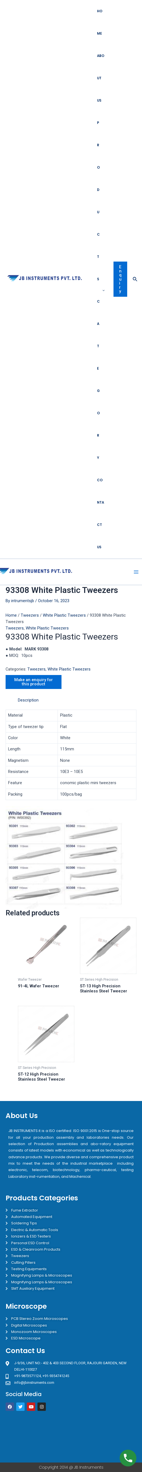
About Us (100, 78)
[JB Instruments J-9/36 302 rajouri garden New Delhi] (71, 1436)
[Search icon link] (135, 279)
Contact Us (100, 513)
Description (28, 700)
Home (99, 22)
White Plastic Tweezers (64, 615)
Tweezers (30, 615)
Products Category (101, 290)
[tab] (77, 700)
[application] (102, 290)
